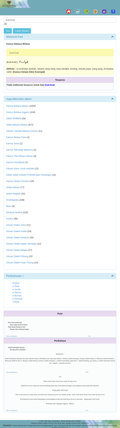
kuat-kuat (14, 53)
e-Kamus (16, 292)
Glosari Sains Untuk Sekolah (20, 168)
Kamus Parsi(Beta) (15, 162)
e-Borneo (17, 295)
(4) (89, 336)
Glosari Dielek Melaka (17, 250)
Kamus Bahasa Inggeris (18, 112)
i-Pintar (15, 302)
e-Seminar (17, 299)
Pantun (9, 218)
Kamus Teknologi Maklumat (19, 150)
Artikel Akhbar (13, 187)
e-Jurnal (16, 289)
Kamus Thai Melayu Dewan (19, 156)
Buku (8, 206)
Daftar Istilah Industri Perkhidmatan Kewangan (28, 175)
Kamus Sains (12, 143)
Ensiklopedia (12, 200)
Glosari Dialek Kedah (16, 231)
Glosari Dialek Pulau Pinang (19, 262)
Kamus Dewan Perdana (17, 181)
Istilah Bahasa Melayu (17, 124)
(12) (87, 410)
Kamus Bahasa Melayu (17, 106)
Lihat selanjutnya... (12, 336)
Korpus (15, 283)
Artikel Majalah (13, 193)
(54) (87, 372)
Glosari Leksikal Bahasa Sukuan (22, 131)
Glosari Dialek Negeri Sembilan (21, 244)
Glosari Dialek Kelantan (17, 237)
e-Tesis (15, 286)
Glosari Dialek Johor (16, 225)
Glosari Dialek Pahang (17, 256)
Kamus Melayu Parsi (16, 137)
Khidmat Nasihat (14, 212)
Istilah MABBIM (13, 118)
